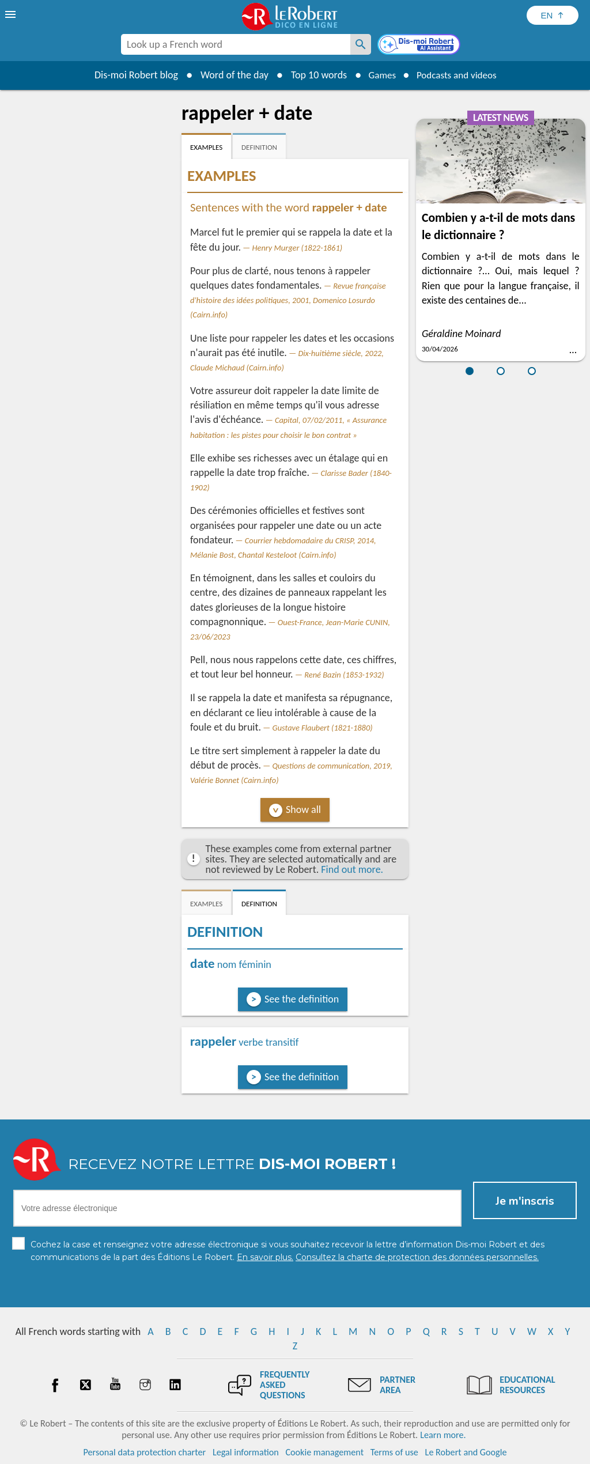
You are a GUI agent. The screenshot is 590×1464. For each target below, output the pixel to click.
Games (379, 75)
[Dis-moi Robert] (420, 45)
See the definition (301, 999)
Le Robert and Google (466, 1452)
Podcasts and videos (458, 75)
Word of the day (229, 75)
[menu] (11, 14)
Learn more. (443, 1434)
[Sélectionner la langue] (552, 15)
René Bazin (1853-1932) (344, 674)
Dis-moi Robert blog (131, 75)
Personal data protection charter (145, 1452)
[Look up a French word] (360, 44)
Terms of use (394, 1452)
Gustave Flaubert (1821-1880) (323, 727)
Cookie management (324, 1452)
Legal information (246, 1452)
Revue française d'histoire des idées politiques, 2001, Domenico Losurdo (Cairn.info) (288, 300)
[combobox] (235, 44)
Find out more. (352, 869)
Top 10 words (314, 75)
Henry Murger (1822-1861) (297, 248)
